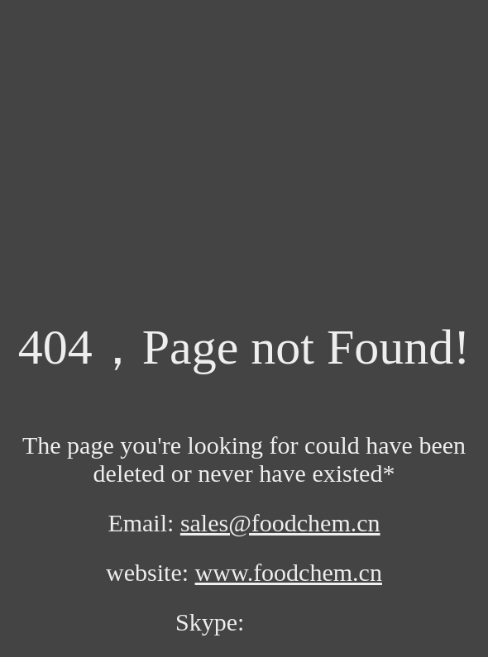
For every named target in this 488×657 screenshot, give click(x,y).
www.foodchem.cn (288, 572)
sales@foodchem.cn (280, 522)
